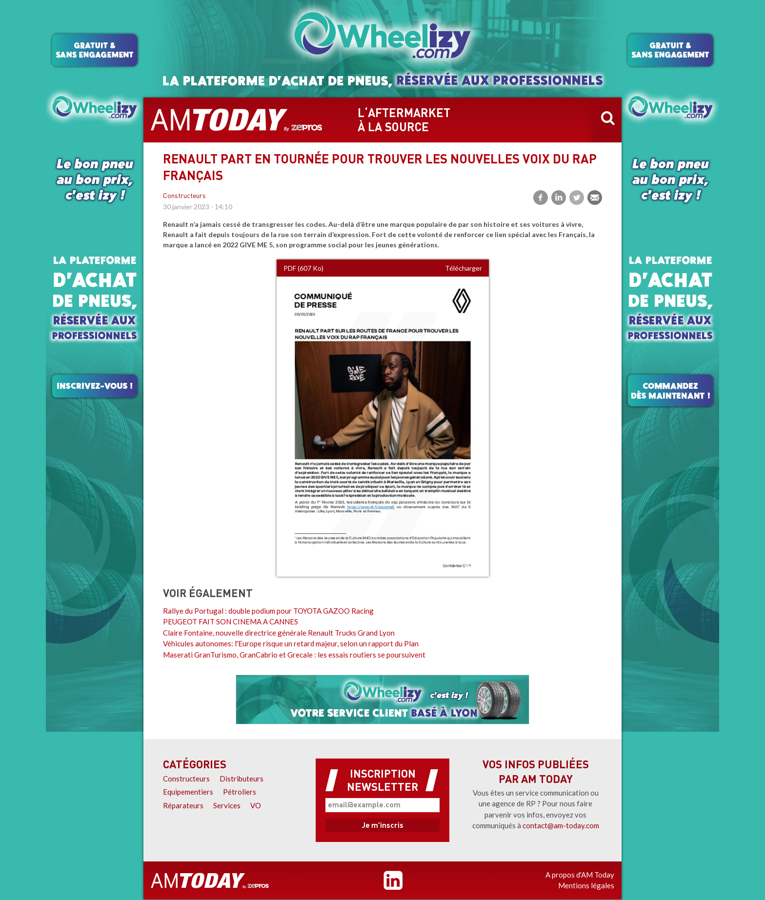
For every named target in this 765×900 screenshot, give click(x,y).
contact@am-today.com (561, 825)
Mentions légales (586, 885)
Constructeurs (184, 196)
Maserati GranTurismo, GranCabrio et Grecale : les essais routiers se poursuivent (294, 654)
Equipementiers (188, 791)
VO (255, 805)
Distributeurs (241, 778)
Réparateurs (183, 805)
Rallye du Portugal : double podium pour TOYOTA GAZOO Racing (268, 610)
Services (227, 805)
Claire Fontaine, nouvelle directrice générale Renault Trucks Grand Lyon (279, 632)
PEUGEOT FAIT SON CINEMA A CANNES (230, 621)
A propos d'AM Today (579, 874)
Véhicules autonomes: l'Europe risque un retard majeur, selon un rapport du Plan (291, 643)
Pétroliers (239, 791)
